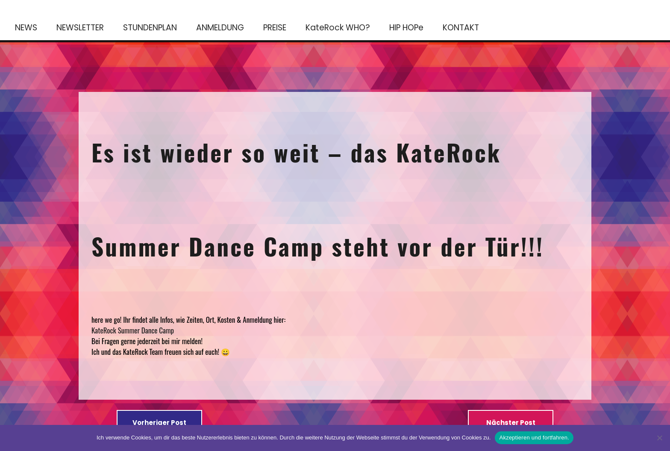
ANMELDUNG (220, 27)
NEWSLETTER (80, 27)
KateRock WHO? (338, 27)
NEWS (26, 27)
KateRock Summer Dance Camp (133, 330)
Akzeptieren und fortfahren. (534, 437)
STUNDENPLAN (150, 27)
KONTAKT (461, 27)
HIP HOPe (406, 27)
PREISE (274, 27)
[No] (659, 437)
